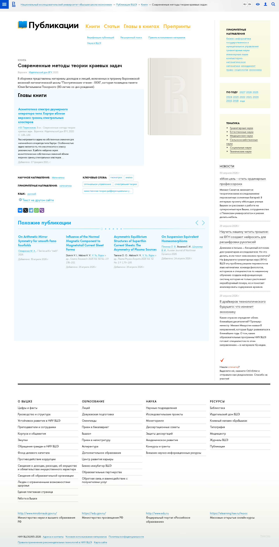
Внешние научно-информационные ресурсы (173, 453)
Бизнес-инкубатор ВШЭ (97, 465)
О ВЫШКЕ (25, 401)
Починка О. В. (169, 246)
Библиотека (217, 408)
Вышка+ (86, 433)
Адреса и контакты (53, 536)
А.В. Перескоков (27, 127)
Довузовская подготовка (98, 414)
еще (242, 101)
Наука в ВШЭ (94, 43)
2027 (242, 92)
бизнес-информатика (238, 38)
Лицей (86, 408)
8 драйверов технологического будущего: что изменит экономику (243, 306)
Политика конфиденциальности (126, 536)
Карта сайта (100, 542)
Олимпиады (89, 420)
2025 (255, 92)
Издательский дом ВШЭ (225, 414)
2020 (256, 97)
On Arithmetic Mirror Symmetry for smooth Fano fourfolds (37, 241)
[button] (102, 229)
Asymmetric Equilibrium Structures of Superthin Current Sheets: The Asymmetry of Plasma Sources (135, 243)
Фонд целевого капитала (34, 453)
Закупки (23, 440)
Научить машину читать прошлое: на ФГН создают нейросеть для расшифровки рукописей (244, 236)
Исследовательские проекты (164, 414)
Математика (58, 177)
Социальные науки (240, 147)
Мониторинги (155, 420)
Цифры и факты (27, 408)
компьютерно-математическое (236, 60)
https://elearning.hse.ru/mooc (228, 513)
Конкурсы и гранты (158, 446)
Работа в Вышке (27, 498)
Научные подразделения (161, 408)
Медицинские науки (241, 135)
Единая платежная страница (35, 492)
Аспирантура (90, 446)
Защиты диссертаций (159, 433)
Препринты (176, 26)
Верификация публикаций (100, 37)
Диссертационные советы (163, 427)
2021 (249, 97)
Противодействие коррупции (37, 459)
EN (249, 4)
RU (245, 4)
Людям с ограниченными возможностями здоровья (44, 483)
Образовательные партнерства (102, 472)
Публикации (53, 25)
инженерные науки (237, 54)
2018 (236, 101)
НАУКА (151, 401)
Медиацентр (218, 433)
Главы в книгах (141, 26)
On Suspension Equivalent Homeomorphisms (180, 239)
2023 (236, 97)
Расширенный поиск (131, 37)
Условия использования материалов (86, 536)
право (229, 69)
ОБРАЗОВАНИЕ (93, 401)
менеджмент (248, 66)
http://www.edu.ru (157, 513)
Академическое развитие (162, 440)
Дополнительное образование (101, 453)
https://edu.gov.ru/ (94, 513)
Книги (92, 26)
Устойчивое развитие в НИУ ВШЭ (39, 420)
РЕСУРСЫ (217, 401)
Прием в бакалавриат (95, 427)
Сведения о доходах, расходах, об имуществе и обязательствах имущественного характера (47, 467)
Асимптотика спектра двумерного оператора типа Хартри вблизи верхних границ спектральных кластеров (43, 115)
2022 (242, 97)
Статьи (112, 26)
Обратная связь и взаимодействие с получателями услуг (104, 480)
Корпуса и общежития (32, 433)
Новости (227, 166)
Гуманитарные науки (241, 128)
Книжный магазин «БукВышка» (228, 420)
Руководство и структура (34, 414)
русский (32, 193)
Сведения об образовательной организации (46, 475)
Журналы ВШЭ (219, 440)
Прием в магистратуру (96, 440)
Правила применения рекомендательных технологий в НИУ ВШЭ (55, 542)
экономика (255, 69)
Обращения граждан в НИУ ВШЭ (38, 446)
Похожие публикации (44, 222)
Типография (217, 427)
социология (241, 69)
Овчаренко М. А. (27, 251)
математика (233, 66)
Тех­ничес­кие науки (240, 151)
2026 (249, 92)
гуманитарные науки (238, 50)
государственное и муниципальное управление (242, 44)
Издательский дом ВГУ (40, 72)
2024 (229, 97)
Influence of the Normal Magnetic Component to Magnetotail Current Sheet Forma (85, 243)
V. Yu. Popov (98, 255)
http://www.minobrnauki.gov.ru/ (37, 513)
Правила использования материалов (166, 37)
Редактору (265, 535)
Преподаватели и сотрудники (37, 427)
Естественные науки (241, 132)
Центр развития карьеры (97, 459)
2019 (229, 101)
